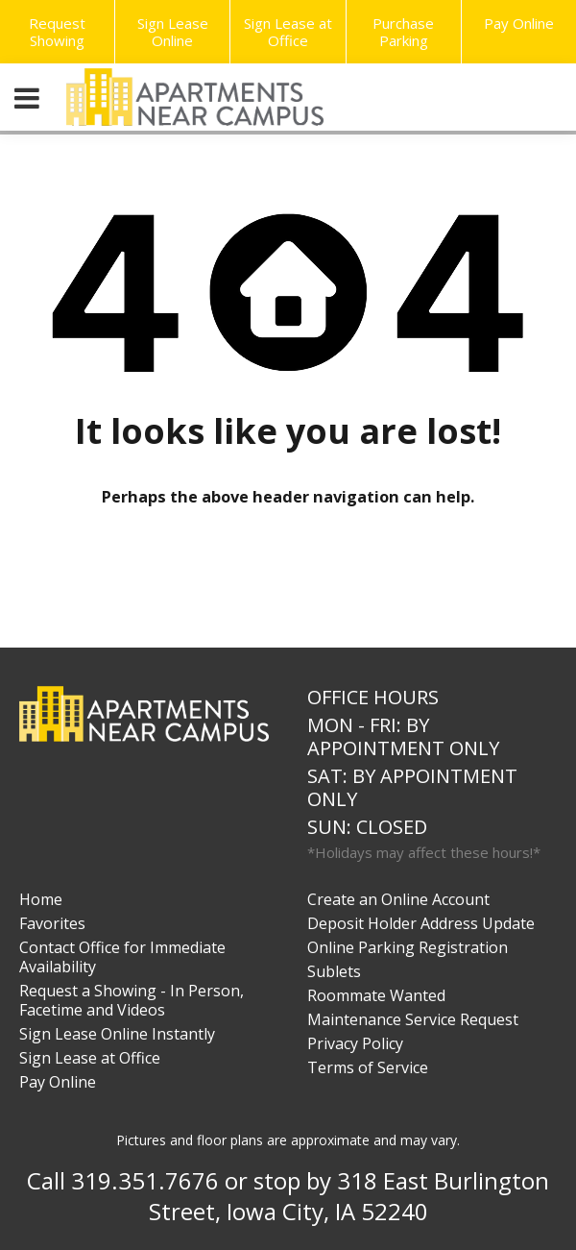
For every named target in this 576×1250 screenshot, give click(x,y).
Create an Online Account (398, 899)
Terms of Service (367, 1067)
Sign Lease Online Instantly (117, 1033)
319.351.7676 (145, 1180)
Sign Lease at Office (288, 31)
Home (40, 899)
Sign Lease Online (172, 31)
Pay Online (57, 1081)
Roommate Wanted (376, 995)
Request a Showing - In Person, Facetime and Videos (131, 1000)
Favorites (52, 923)
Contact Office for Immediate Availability (122, 957)
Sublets (334, 971)
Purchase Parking (403, 31)
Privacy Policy (355, 1043)
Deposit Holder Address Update (421, 923)
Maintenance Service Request (412, 1019)
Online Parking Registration (407, 947)
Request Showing (57, 31)
